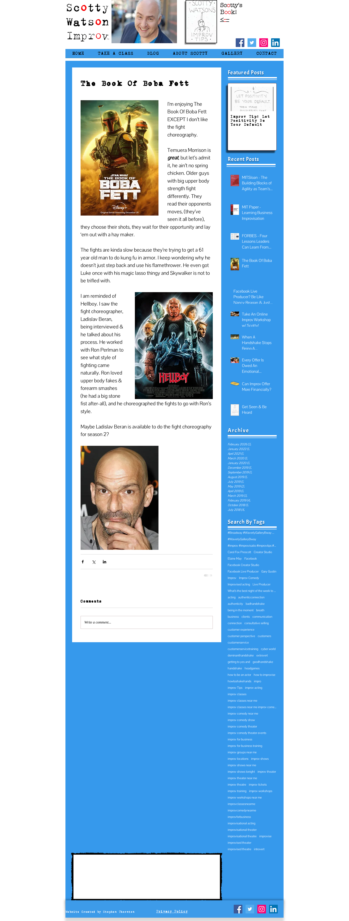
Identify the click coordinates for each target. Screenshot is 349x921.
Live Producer (261, 584)
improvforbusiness (239, 817)
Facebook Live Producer (243, 571)
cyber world (268, 649)
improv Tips (235, 688)
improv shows (260, 759)
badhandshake (255, 604)
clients (245, 617)
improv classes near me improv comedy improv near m (252, 707)
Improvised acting (239, 584)
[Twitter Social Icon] (252, 42)
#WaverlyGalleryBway (242, 539)
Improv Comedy (249, 578)
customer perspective (241, 636)
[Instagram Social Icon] (263, 42)
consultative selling (256, 623)
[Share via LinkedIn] (104, 562)
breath (260, 610)
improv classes (237, 694)
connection (235, 623)
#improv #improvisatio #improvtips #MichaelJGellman (252, 546)
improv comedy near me (243, 713)
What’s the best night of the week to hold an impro (252, 591)
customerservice (238, 642)
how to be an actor (239, 675)
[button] (115, 55)
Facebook (250, 558)
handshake (235, 668)
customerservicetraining (243, 649)
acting (231, 597)
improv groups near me (242, 752)
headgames (252, 668)
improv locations (238, 759)
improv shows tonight (241, 772)
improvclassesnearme (241, 804)
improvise (265, 836)
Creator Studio (263, 552)
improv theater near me (242, 778)
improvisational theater (242, 830)
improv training (237, 791)
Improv (232, 578)
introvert (259, 849)
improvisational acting (241, 823)
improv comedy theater (242, 726)
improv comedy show (241, 720)
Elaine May (235, 558)
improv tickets (258, 785)
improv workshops (260, 791)
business (233, 617)
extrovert (262, 655)
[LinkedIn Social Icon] (275, 42)
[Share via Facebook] (83, 562)
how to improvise (264, 675)
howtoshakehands (239, 681)
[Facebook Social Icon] (240, 42)
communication (262, 617)
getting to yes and (239, 662)
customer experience (241, 630)
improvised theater (239, 843)
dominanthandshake (241, 655)
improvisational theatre (242, 836)
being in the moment (241, 610)
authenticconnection (251, 597)
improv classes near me (242, 701)
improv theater (267, 772)
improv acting (253, 688)
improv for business (240, 739)
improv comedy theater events (247, 733)
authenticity (235, 604)
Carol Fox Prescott (239, 552)
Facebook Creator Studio (243, 565)
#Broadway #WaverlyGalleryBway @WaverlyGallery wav (252, 533)
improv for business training (245, 746)
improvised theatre (239, 849)
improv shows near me (242, 765)
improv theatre (237, 785)
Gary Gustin (268, 571)
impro (257, 681)
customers (264, 636)
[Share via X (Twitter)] (93, 562)
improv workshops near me (245, 797)
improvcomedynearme (242, 810)
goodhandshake (263, 662)
